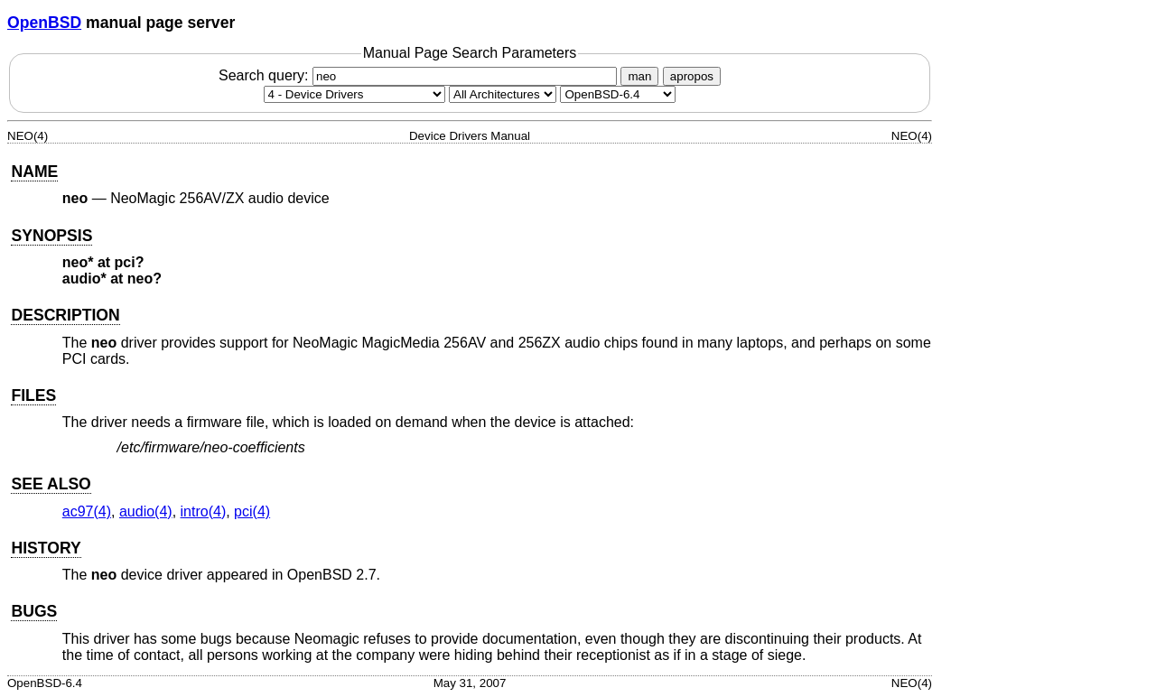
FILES (33, 395)
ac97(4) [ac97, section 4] (86, 511)
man (639, 76)
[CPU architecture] (502, 94)
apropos (691, 76)
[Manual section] (354, 94)
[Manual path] (618, 94)
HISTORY (45, 548)
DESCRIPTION (65, 315)
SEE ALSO (50, 484)
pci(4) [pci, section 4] (252, 511)
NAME (34, 172)
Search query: (420, 75)
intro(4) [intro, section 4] (204, 511)
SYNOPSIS (51, 236)
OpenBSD (44, 23)
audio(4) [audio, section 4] (145, 511)
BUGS (34, 611)
